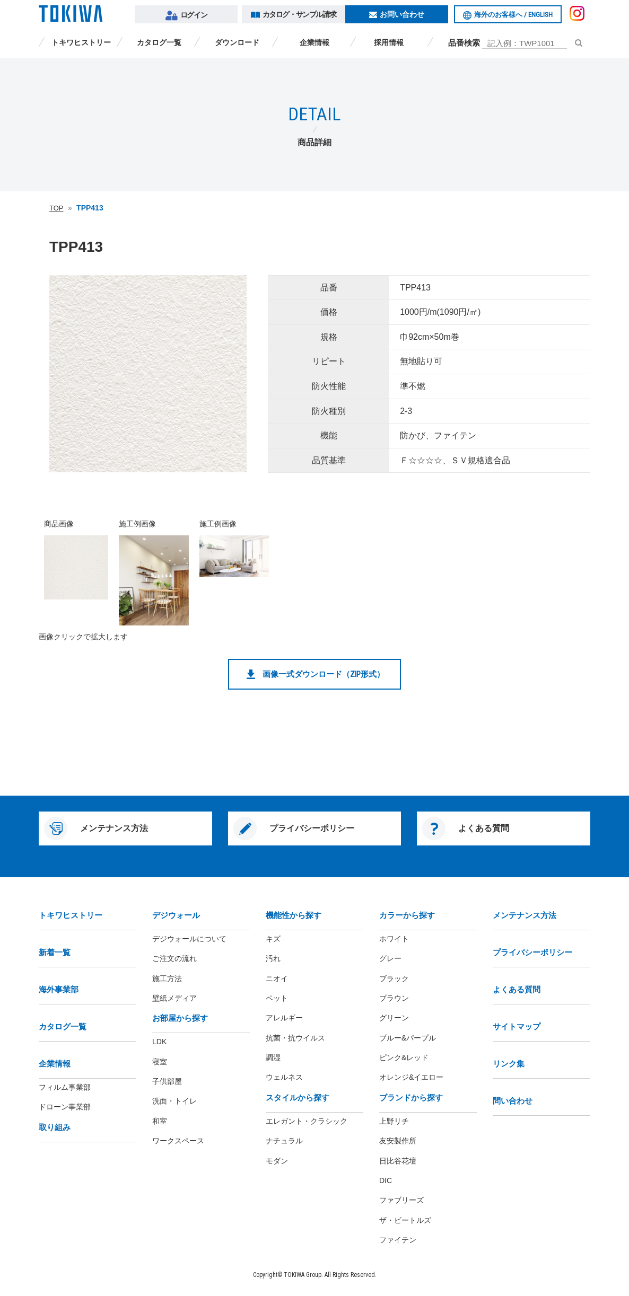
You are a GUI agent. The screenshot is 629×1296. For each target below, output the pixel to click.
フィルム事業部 (65, 1087)
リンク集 (509, 1063)
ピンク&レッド (404, 1057)
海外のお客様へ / (508, 15)
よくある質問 (516, 989)
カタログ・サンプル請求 (293, 14)
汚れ (273, 958)
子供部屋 (167, 1081)
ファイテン (397, 1240)
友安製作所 (397, 1140)
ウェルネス (284, 1077)
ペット (277, 998)
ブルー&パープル (407, 1038)
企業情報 (310, 42)
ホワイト (394, 938)
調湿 (273, 1057)
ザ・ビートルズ (405, 1220)
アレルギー (284, 1017)
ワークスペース (178, 1140)
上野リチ (394, 1121)
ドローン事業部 (65, 1107)
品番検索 (464, 42)
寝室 (159, 1061)
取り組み (55, 1127)
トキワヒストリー (77, 42)
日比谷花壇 (397, 1161)
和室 (159, 1121)
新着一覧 (55, 952)
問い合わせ (512, 1100)
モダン (277, 1161)
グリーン (394, 1017)
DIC (385, 1180)
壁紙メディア (174, 998)
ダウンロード (233, 42)
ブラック (394, 978)
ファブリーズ (401, 1200)
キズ (273, 938)
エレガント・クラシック (306, 1121)
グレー (390, 958)
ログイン (186, 16)
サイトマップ (516, 1026)
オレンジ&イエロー (411, 1077)
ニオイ (277, 978)
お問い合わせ (396, 14)
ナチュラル (284, 1140)
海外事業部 (58, 989)
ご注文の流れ (174, 958)
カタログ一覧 (155, 42)
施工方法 (167, 978)
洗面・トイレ (174, 1101)
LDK (159, 1041)
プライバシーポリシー (532, 952)
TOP (56, 208)
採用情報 (389, 42)
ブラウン (394, 998)
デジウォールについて (189, 938)
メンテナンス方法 (524, 915)
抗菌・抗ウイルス (295, 1038)
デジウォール (176, 915)
